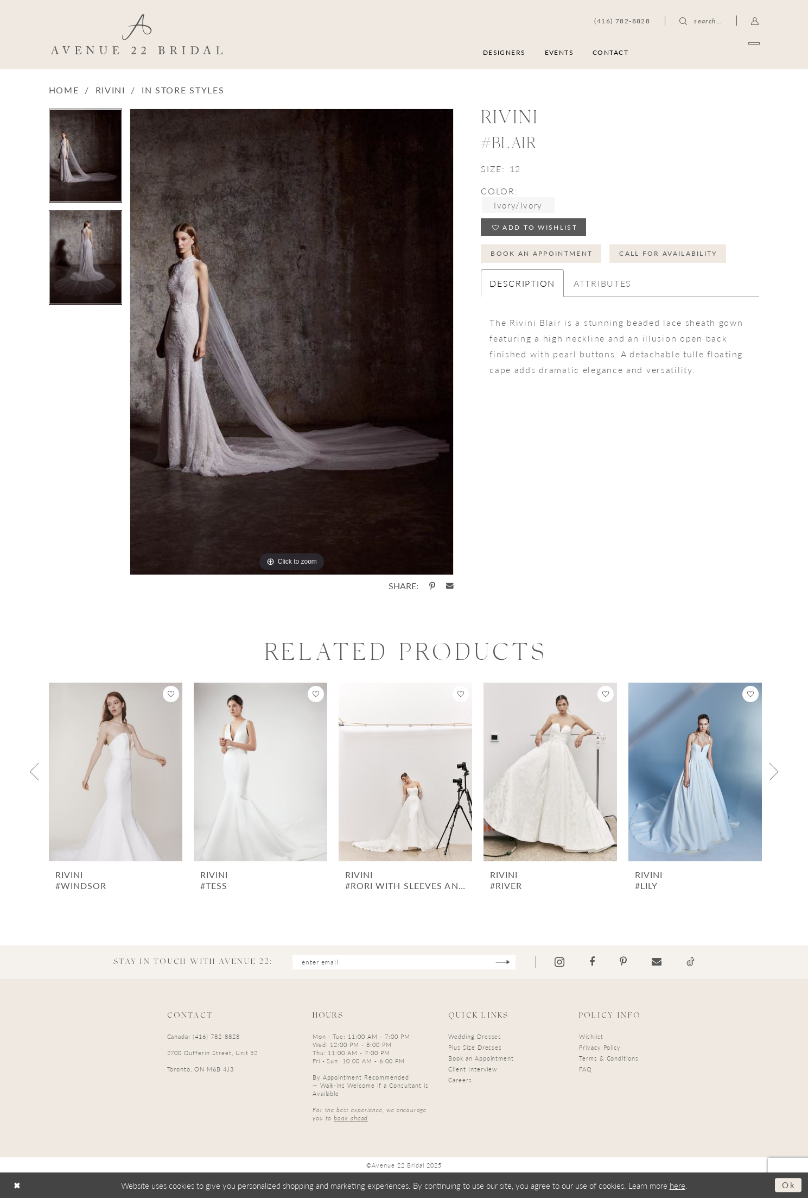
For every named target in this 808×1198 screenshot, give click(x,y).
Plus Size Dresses (475, 1047)
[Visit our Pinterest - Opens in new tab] (623, 962)
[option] (85, 159)
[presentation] (115, 772)
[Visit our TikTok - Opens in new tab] (691, 962)
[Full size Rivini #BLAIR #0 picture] (291, 342)
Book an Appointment (542, 253)
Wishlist (591, 1036)
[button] (755, 20)
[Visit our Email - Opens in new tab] (657, 962)
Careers (460, 1080)
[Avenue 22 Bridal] (136, 34)
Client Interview (472, 1069)
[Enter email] (404, 962)
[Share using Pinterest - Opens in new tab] (432, 586)
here (677, 1185)
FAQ (585, 1069)
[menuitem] (707, 51)
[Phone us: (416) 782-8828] (622, 20)
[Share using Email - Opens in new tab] (450, 586)
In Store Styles (183, 90)
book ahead (351, 1118)
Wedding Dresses (474, 1036)
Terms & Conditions (609, 1058)
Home (64, 90)
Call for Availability (669, 253)
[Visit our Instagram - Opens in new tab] (560, 962)
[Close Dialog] (17, 1185)
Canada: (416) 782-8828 (203, 1036)
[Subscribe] (503, 962)
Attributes (603, 283)
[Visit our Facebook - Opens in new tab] (592, 962)
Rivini (110, 90)
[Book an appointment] (707, 51)
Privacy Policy (600, 1047)
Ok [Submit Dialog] (789, 1184)
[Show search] (700, 20)
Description (522, 283)
